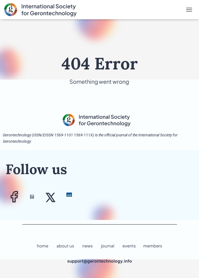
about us (65, 245)
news (87, 245)
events (129, 245)
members (152, 245)
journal (107, 245)
